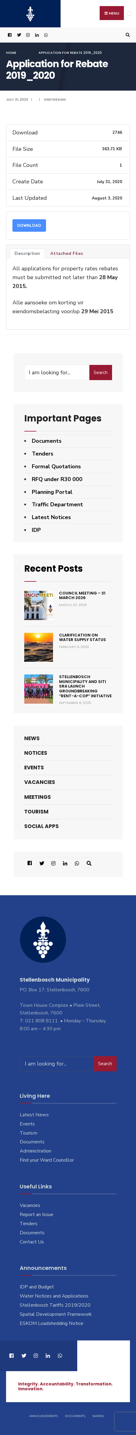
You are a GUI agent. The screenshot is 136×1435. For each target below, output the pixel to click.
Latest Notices (51, 517)
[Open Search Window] (126, 35)
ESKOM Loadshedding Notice (51, 1323)
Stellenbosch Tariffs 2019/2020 (55, 1305)
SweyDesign (55, 99)
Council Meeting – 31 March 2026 (82, 595)
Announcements (43, 1416)
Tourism (36, 811)
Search (101, 372)
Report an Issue (36, 1214)
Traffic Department (57, 504)
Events (34, 767)
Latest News (34, 1114)
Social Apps (41, 826)
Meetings (37, 797)
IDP (36, 530)
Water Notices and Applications (54, 1296)
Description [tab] (27, 253)
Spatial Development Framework (56, 1314)
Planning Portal (52, 492)
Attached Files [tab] (66, 253)
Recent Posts (53, 568)
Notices (35, 753)
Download (29, 225)
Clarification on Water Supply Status (82, 637)
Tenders (42, 453)
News (32, 738)
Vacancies (39, 782)
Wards (98, 1416)
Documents (46, 441)
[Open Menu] (129, 14)
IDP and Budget (37, 1287)
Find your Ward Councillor (47, 1160)
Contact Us (32, 1242)
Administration (35, 1151)
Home (11, 52)
